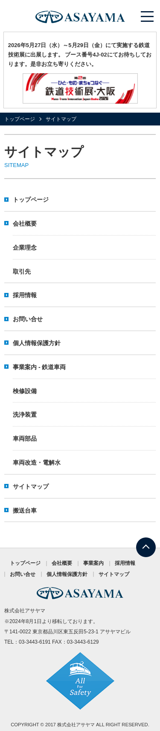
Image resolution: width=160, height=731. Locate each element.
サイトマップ (31, 486)
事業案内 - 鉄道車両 (39, 367)
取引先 (22, 271)
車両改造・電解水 (37, 462)
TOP (146, 542)
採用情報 (25, 295)
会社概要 (25, 223)
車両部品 (25, 438)
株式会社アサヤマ (76, 724)
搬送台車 (25, 510)
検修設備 (25, 391)
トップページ (19, 119)
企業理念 (25, 247)
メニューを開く (147, 16)
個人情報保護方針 (37, 343)
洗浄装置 (25, 414)
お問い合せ (28, 319)
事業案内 (93, 563)
